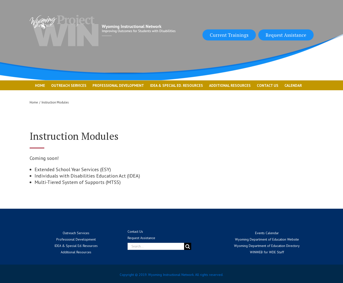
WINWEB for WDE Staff (267, 252)
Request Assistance (286, 35)
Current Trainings (229, 35)
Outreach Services (76, 233)
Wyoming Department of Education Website (267, 239)
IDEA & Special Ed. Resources (76, 246)
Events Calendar (267, 233)
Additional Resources (76, 252)
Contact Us (135, 231)
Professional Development (76, 239)
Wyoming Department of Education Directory (267, 246)
